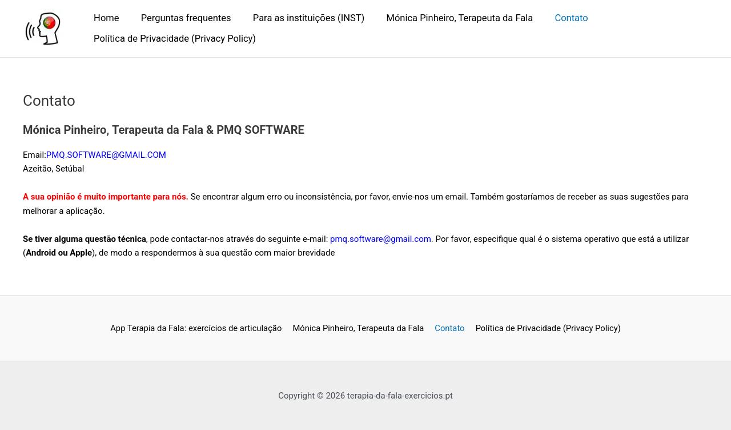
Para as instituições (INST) (301, 18)
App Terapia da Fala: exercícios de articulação (197, 327)
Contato (558, 18)
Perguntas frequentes (181, 18)
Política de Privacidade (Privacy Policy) (174, 38)
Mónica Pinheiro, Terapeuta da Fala (449, 18)
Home (105, 18)
